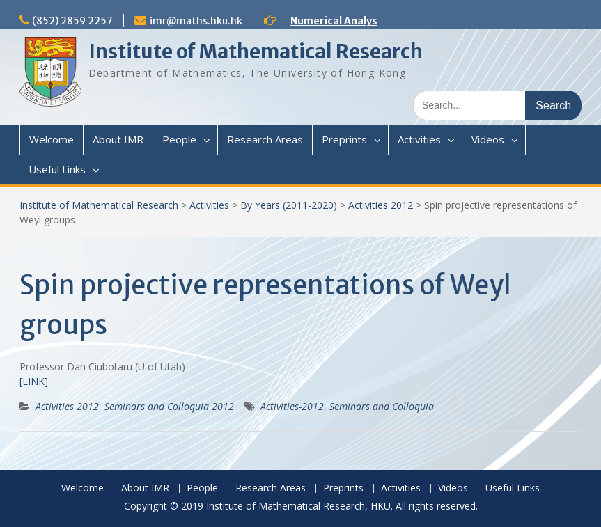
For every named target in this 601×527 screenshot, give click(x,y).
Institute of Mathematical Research (255, 51)
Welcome (51, 139)
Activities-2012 (292, 406)
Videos (487, 139)
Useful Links (57, 169)
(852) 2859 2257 (72, 21)
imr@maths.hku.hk (196, 21)
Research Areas (265, 139)
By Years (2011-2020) (288, 205)
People (179, 139)
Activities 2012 (380, 205)
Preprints (344, 139)
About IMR (118, 139)
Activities (419, 139)
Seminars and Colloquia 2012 (169, 406)
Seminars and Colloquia (381, 406)
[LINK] (33, 381)
